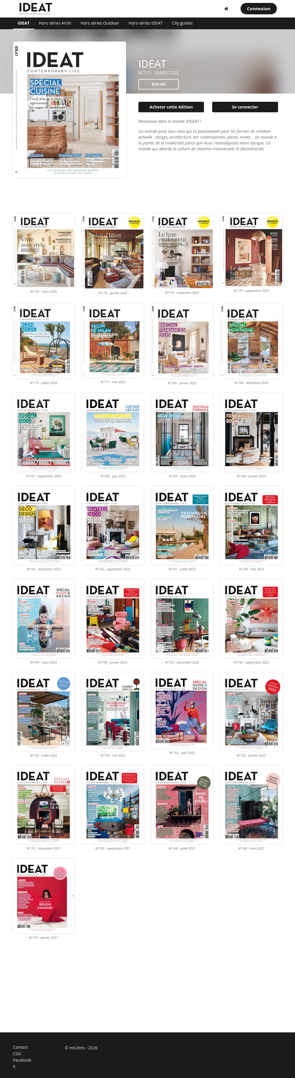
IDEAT (24, 23)
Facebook (22, 1060)
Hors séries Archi (55, 23)
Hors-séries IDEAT (146, 23)
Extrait (158, 84)
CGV (17, 1053)
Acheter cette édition (171, 107)
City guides (182, 23)
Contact (20, 1047)
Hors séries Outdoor (99, 23)
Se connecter (245, 107)
